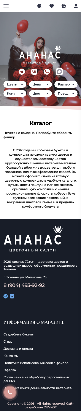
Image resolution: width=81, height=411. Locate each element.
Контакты (10, 356)
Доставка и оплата (18, 349)
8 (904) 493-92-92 (24, 285)
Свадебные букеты (18, 334)
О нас (7, 341)
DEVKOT (50, 407)
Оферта (9, 370)
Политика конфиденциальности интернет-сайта (37, 390)
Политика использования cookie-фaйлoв (35, 363)
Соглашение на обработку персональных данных (36, 379)
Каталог (40, 123)
